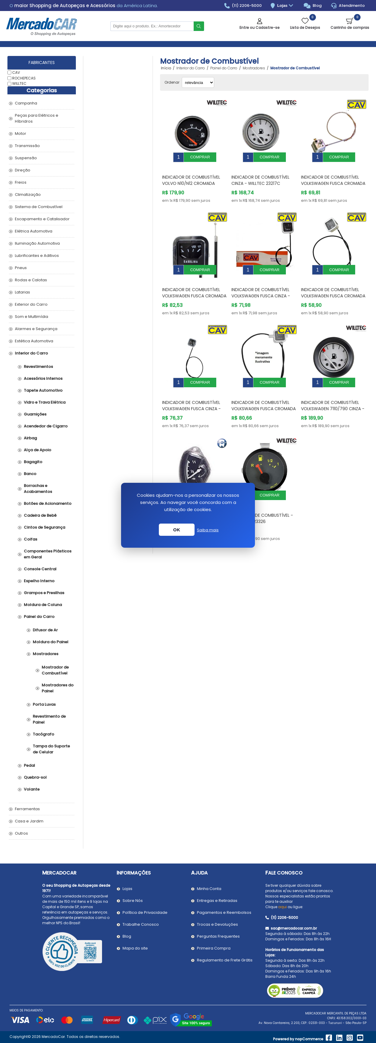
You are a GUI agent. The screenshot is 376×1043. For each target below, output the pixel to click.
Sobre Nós (133, 900)
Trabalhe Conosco (141, 924)
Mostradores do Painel (57, 688)
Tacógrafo (43, 734)
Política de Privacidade (145, 912)
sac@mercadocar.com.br (291, 928)
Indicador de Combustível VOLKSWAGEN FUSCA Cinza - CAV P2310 (191, 395)
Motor (20, 133)
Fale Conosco (284, 872)
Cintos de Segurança (44, 527)
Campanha (26, 103)
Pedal (29, 765)
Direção (22, 170)
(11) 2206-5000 (243, 6)
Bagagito (33, 462)
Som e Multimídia (31, 316)
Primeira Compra (214, 948)
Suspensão (26, 158)
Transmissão (27, 146)
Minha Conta (209, 888)
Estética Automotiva (34, 341)
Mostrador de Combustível (55, 670)
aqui (282, 906)
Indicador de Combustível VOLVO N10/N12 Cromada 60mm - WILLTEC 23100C (191, 179)
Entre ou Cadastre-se (259, 27)
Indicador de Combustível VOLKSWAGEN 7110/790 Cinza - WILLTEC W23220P (332, 395)
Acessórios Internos (43, 378)
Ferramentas (27, 809)
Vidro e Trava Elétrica (44, 402)
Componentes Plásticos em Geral (47, 554)
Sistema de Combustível (38, 207)
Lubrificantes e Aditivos (37, 255)
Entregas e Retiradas (217, 900)
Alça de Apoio (37, 450)
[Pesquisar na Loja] (152, 26)
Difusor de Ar (45, 630)
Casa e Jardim (29, 821)
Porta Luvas (44, 704)
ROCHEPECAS (24, 77)
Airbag (30, 438)
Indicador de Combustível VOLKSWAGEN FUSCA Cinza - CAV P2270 (260, 287)
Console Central (40, 569)
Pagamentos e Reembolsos (224, 912)
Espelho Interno (39, 581)
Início (166, 68)
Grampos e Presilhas (44, 593)
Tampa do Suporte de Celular (51, 749)
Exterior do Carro (31, 304)
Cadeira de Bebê (40, 515)
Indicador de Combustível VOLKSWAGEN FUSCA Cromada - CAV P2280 (194, 287)
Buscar (199, 26)
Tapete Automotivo (43, 390)
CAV (16, 72)
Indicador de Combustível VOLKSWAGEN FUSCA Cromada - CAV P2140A (263, 395)
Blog (313, 6)
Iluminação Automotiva (37, 243)
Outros (21, 833)
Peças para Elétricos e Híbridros (36, 118)
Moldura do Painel (50, 642)
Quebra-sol (35, 777)
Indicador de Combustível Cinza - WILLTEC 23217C (260, 176)
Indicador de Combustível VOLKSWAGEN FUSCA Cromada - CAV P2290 (333, 287)
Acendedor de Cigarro (46, 426)
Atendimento (348, 6)
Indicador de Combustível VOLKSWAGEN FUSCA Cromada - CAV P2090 (333, 179)
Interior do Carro (31, 353)
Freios (20, 182)
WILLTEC (19, 83)
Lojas (286, 6)
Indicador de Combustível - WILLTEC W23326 (262, 500)
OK (176, 529)
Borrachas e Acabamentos (38, 488)
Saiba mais (208, 530)
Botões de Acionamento (47, 503)
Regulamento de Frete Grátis (225, 960)
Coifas (30, 539)
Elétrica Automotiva (33, 231)
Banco (30, 474)
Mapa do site (135, 948)
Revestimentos (38, 366)
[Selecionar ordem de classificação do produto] (198, 82)
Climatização (28, 194)
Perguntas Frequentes (218, 936)
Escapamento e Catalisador (42, 219)
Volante (32, 789)
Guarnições (35, 414)
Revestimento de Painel (49, 719)
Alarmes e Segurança (36, 329)
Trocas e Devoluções (217, 924)
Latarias (22, 292)
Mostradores (45, 654)
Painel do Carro (39, 616)
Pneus (21, 268)
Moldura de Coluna (43, 605)
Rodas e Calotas (31, 280)
